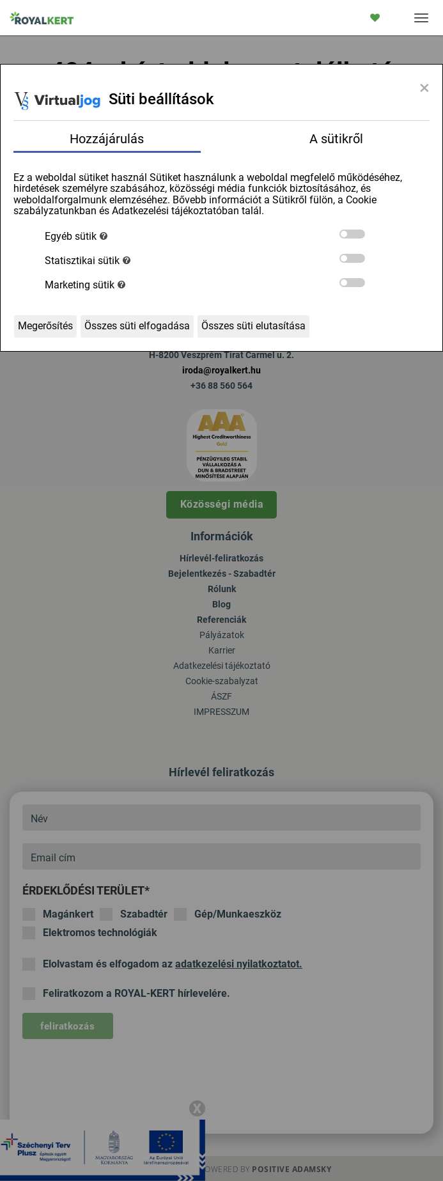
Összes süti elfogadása (137, 326)
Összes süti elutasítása (253, 326)
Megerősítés (45, 326)
